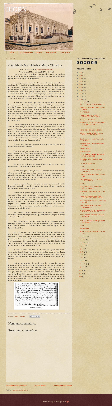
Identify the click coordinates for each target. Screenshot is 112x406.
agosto (82, 246)
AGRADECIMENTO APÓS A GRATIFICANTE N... (91, 180)
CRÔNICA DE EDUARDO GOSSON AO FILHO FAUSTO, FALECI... (92, 123)
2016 (80, 93)
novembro (83, 237)
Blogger (66, 402)
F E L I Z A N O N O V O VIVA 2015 (92, 104)
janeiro (82, 267)
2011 (80, 277)
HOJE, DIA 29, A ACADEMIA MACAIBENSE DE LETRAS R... (91, 115)
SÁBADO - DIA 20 (85, 148)
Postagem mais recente (16, 386)
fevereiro (83, 264)
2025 (80, 72)
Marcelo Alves (84, 228)
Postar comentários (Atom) (20, 390)
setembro (83, 243)
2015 (80, 96)
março (82, 261)
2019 (80, 84)
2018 (80, 87)
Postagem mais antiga (62, 386)
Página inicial (39, 386)
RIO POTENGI (84, 112)
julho (82, 249)
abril (81, 258)
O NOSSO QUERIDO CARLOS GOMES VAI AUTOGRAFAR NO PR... (92, 211)
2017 (80, 90)
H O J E (82, 167)
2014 (80, 99)
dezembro (83, 102)
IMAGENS (51, 52)
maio (82, 255)
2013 (80, 270)
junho (82, 252)
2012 (80, 274)
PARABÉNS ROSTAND (87, 164)
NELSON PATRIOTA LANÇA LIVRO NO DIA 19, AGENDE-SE (92, 155)
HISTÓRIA (66, 52)
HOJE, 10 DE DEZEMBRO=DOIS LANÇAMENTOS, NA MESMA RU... (92, 197)
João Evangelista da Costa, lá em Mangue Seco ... (90, 206)
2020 (80, 81)
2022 (80, 75)
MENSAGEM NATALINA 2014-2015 (91, 130)
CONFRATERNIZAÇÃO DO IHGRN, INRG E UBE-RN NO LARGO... (91, 133)
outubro (83, 240)
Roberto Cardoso (85, 151)
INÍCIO (12, 52)
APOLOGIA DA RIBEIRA (88, 120)
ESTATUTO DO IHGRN (31, 52)
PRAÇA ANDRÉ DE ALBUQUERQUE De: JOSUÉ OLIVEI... (91, 187)
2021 (80, 78)
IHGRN (16, 9)
